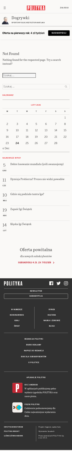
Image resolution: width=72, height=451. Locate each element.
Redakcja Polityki (33, 339)
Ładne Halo (56, 427)
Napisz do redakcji (34, 351)
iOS (26, 385)
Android (33, 385)
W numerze (16, 309)
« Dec (6, 148)
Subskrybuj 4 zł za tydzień (34, 262)
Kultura (52, 315)
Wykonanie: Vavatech (46, 431)
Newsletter (36, 291)
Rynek (52, 309)
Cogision (48, 427)
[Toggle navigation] (4, 8)
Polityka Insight (12, 431)
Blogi (52, 326)
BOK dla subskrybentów (33, 357)
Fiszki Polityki (32, 404)
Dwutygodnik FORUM (13, 427)
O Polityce (33, 362)
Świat (17, 326)
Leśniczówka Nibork (13, 436)
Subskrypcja (36, 296)
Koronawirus (17, 315)
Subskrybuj (59, 33)
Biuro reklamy (33, 345)
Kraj (16, 320)
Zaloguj (64, 8)
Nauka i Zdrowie (52, 320)
